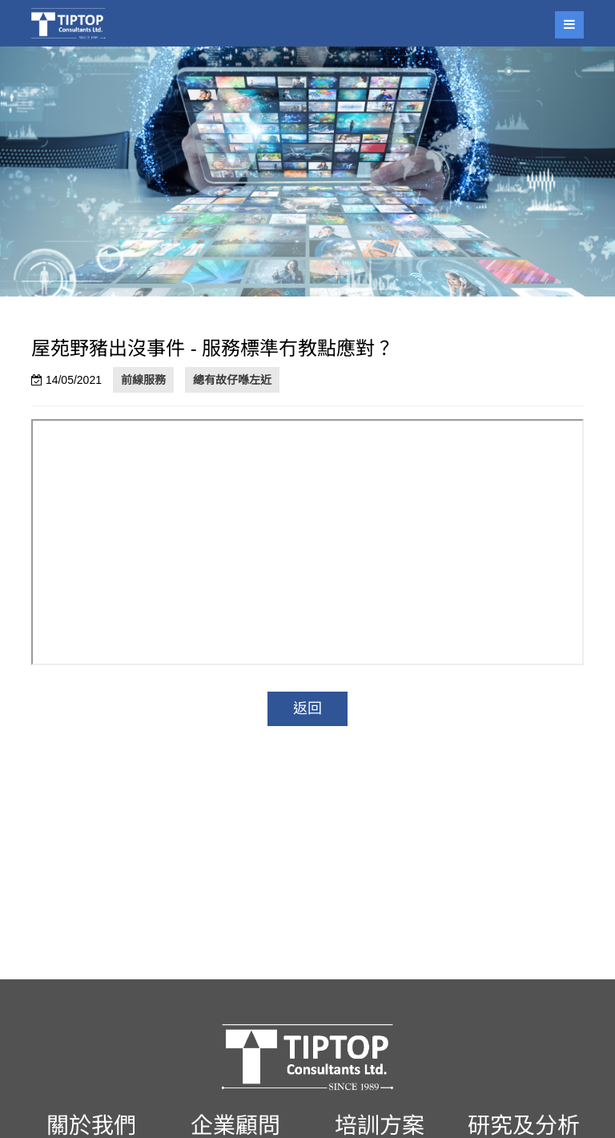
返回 (307, 708)
